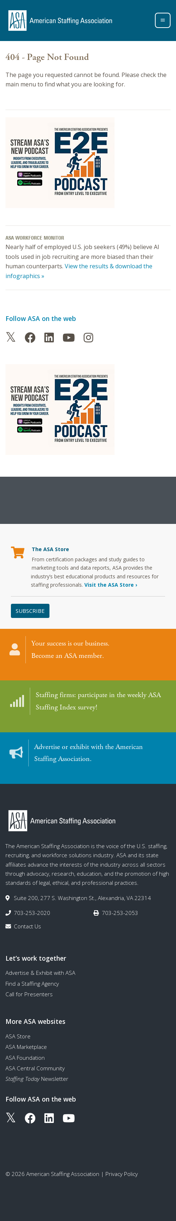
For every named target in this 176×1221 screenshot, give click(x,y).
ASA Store (18, 1036)
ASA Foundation (25, 1057)
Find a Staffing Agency (32, 983)
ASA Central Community (35, 1068)
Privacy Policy (121, 1173)
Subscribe (30, 610)
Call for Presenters (29, 994)
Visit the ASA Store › (110, 584)
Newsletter (36, 1078)
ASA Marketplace (26, 1046)
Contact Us (27, 926)
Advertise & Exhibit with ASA (40, 972)
